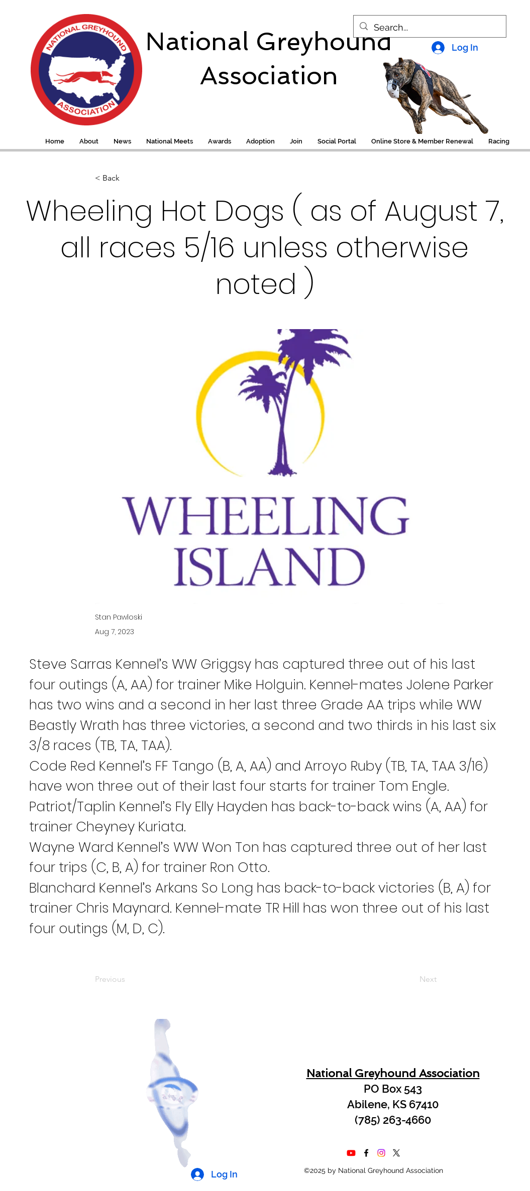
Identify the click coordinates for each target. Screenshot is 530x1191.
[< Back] (128, 178)
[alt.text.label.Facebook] (366, 1153)
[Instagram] (381, 1153)
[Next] (411, 979)
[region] (79, 64)
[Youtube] (351, 1153)
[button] (499, 141)
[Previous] (128, 979)
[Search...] (429, 28)
